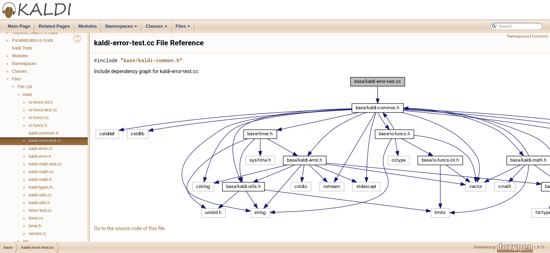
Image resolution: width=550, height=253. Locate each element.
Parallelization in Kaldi (32, 40)
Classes (157, 28)
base (27, 94)
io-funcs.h (38, 125)
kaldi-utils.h (39, 202)
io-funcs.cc (39, 117)
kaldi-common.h (44, 133)
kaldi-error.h (40, 156)
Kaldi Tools (22, 48)
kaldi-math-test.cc (45, 164)
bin (26, 241)
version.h (37, 233)
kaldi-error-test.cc (45, 140)
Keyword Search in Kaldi (35, 32)
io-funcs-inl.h (41, 102)
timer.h (35, 225)
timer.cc (36, 218)
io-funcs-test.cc (43, 110)
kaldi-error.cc (41, 148)
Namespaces (122, 28)
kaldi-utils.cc (40, 195)
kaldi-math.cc (41, 171)
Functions (540, 36)
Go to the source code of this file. (130, 228)
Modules (87, 26)
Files (184, 28)
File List (25, 86)
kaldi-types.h (40, 187)
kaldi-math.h (40, 179)
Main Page (19, 26)
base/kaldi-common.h (151, 60)
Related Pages (54, 26)
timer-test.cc (40, 210)
